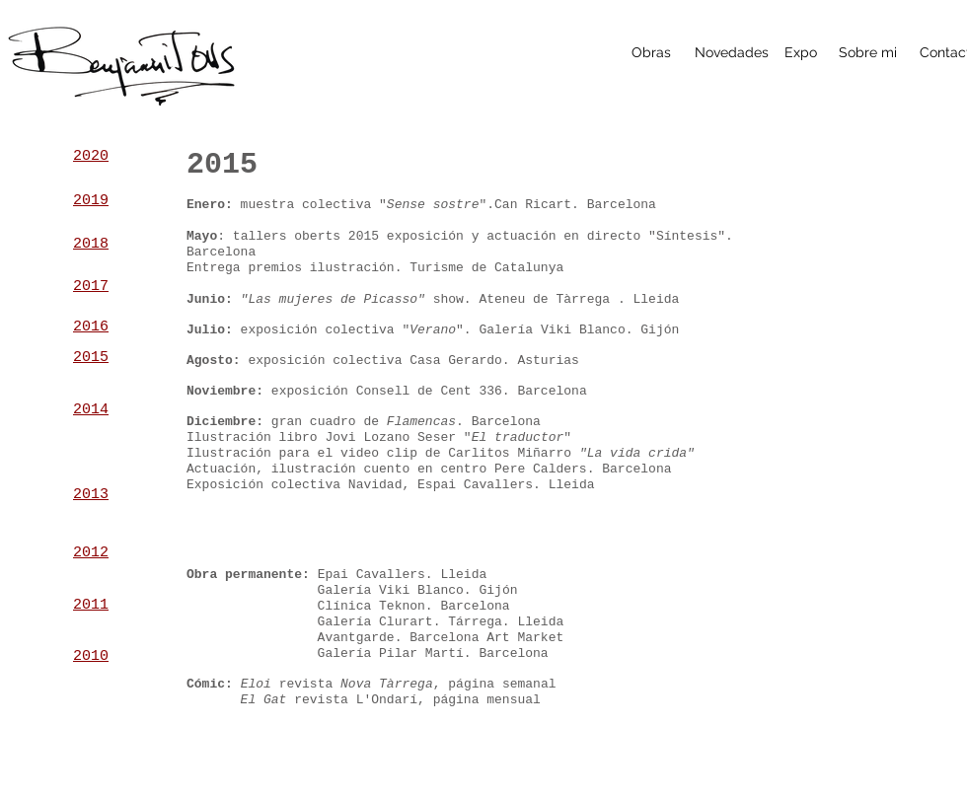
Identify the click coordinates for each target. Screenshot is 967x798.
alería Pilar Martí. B (405, 653)
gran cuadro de (363, 421)
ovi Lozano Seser (394, 437)
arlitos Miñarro (575, 453)
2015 (363, 236)
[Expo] (801, 52)
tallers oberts (286, 236)
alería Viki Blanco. (398, 590)
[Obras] (651, 52)
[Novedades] (731, 52)
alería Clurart (378, 622)
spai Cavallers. (483, 484)
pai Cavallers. (378, 574)
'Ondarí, (397, 699)
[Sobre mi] (868, 52)
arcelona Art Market (494, 637)
